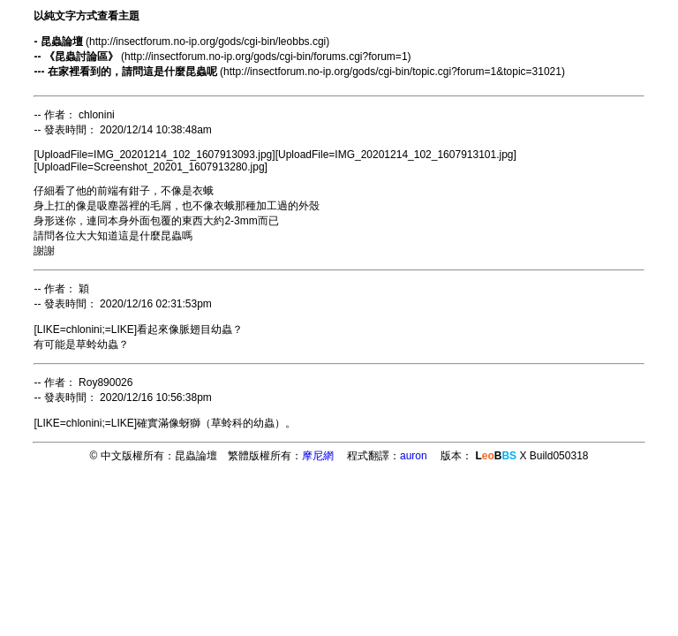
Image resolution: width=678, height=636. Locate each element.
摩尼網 (318, 456)
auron (413, 456)
